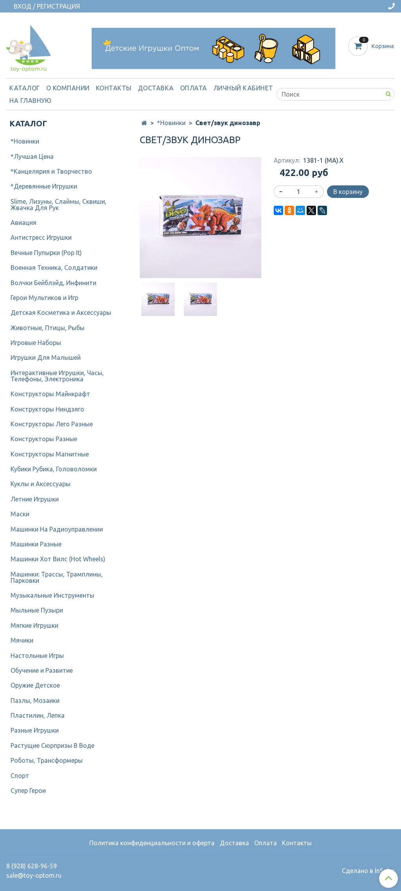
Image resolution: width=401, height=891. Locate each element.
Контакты (114, 88)
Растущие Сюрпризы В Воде (52, 745)
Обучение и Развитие (42, 670)
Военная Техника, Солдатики (54, 267)
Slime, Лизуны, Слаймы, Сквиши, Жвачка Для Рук (59, 204)
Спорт (20, 775)
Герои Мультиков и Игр (44, 297)
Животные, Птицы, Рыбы (48, 327)
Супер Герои (28, 790)
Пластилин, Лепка (38, 715)
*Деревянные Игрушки (44, 186)
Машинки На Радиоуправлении (57, 529)
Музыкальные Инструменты (52, 595)
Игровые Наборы (36, 342)
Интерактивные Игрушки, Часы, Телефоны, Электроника (57, 376)
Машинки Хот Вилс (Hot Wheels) (58, 558)
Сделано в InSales (368, 871)
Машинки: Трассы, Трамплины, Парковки (57, 577)
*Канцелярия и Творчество (51, 171)
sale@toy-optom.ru (33, 875)
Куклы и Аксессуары (40, 483)
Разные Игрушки (35, 730)
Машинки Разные (36, 544)
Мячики (22, 640)
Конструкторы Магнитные (50, 454)
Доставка (156, 88)
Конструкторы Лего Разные (52, 424)
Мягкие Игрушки (34, 625)
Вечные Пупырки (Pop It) (46, 252)
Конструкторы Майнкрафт (50, 393)
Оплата (193, 88)
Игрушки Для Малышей (46, 357)
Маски (20, 513)
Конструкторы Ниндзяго (47, 409)
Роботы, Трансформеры (47, 760)
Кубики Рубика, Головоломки (54, 468)
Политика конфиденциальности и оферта (152, 842)
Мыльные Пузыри (37, 610)
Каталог (24, 88)
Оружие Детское (35, 685)
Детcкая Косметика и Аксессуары (61, 312)
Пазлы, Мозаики (35, 700)
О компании (68, 88)
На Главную (30, 100)
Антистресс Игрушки (41, 237)
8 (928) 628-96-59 (31, 865)
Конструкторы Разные (44, 438)
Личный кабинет (243, 88)
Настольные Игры (37, 655)
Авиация (23, 222)
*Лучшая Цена (32, 156)
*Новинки (171, 122)
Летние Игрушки (35, 499)
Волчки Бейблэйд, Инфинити (53, 282)
